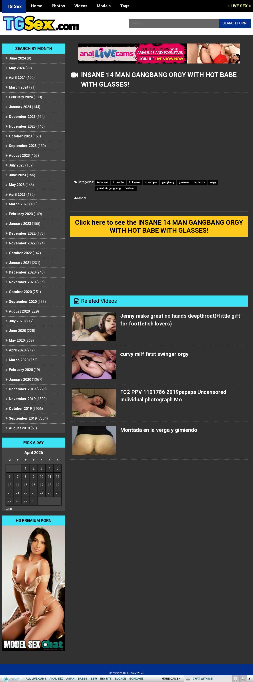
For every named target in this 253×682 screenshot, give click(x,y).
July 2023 (16, 165)
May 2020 (17, 340)
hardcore (199, 182)
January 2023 (20, 224)
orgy (213, 182)
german (184, 182)
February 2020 (21, 370)
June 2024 (17, 58)
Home (36, 6)
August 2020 (19, 311)
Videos (80, 6)
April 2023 (17, 194)
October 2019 (20, 408)
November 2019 (22, 399)
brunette (118, 182)
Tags (124, 6)
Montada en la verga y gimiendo (158, 430)
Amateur (102, 182)
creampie (151, 182)
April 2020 (17, 350)
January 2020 (20, 379)
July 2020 (16, 321)
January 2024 (20, 107)
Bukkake (134, 182)
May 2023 (17, 185)
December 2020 (22, 272)
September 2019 (23, 418)
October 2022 (20, 253)
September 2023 (23, 146)
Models (104, 6)
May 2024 (17, 68)
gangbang (168, 182)
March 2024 (18, 87)
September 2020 (23, 301)
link (249, 612)
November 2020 (22, 282)
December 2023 (22, 117)
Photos (58, 6)
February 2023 (21, 214)
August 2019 (19, 428)
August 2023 (19, 155)
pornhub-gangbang (109, 188)
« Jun (9, 509)
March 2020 (18, 360)
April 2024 (17, 77)
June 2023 (17, 175)
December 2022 (22, 233)
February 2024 (21, 97)
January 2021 (20, 263)
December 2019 (22, 389)
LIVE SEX (239, 6)
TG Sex (14, 6)
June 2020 (17, 331)
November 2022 (22, 243)
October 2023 (20, 136)
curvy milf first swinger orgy (154, 354)
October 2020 (20, 292)
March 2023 (18, 204)
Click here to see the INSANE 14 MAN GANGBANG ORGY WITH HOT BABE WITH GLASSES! (159, 226)
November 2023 (22, 126)
